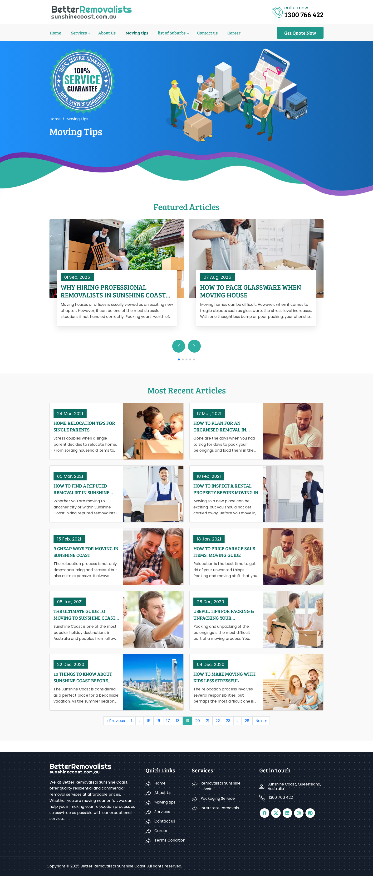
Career (231, 33)
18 (178, 720)
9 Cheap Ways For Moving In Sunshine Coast (86, 551)
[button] (194, 346)
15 (148, 720)
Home (55, 33)
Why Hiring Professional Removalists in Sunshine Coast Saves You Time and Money (113, 291)
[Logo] (91, 11)
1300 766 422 (281, 797)
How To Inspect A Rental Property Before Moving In (225, 489)
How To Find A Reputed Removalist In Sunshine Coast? (81, 489)
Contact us (205, 33)
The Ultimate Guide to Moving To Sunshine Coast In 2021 (84, 614)
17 (168, 720)
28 (247, 720)
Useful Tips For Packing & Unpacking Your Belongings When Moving (224, 614)
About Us (106, 33)
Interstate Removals (220, 808)
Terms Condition (169, 840)
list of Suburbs (170, 33)
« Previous (116, 720)
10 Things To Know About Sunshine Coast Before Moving (83, 677)
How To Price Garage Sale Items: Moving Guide (224, 551)
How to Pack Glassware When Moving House (250, 291)
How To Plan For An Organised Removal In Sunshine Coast (219, 426)
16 (158, 720)
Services (78, 33)
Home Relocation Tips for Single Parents (84, 426)
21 (207, 720)
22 (218, 720)
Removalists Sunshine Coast (220, 786)
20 (197, 720)
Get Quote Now (300, 32)
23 (228, 720)
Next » (261, 720)
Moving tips (135, 33)
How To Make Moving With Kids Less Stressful (224, 677)
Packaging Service (218, 798)
